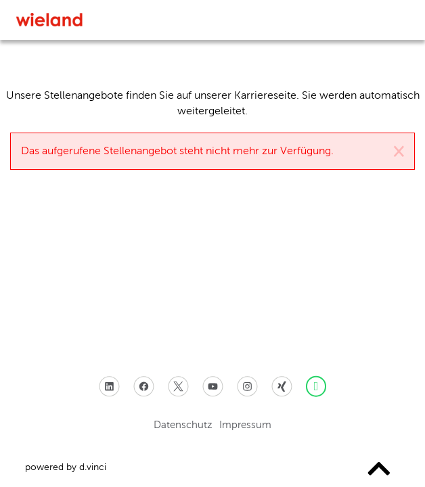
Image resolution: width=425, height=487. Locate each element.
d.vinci (92, 467)
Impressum (245, 424)
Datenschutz (183, 424)
